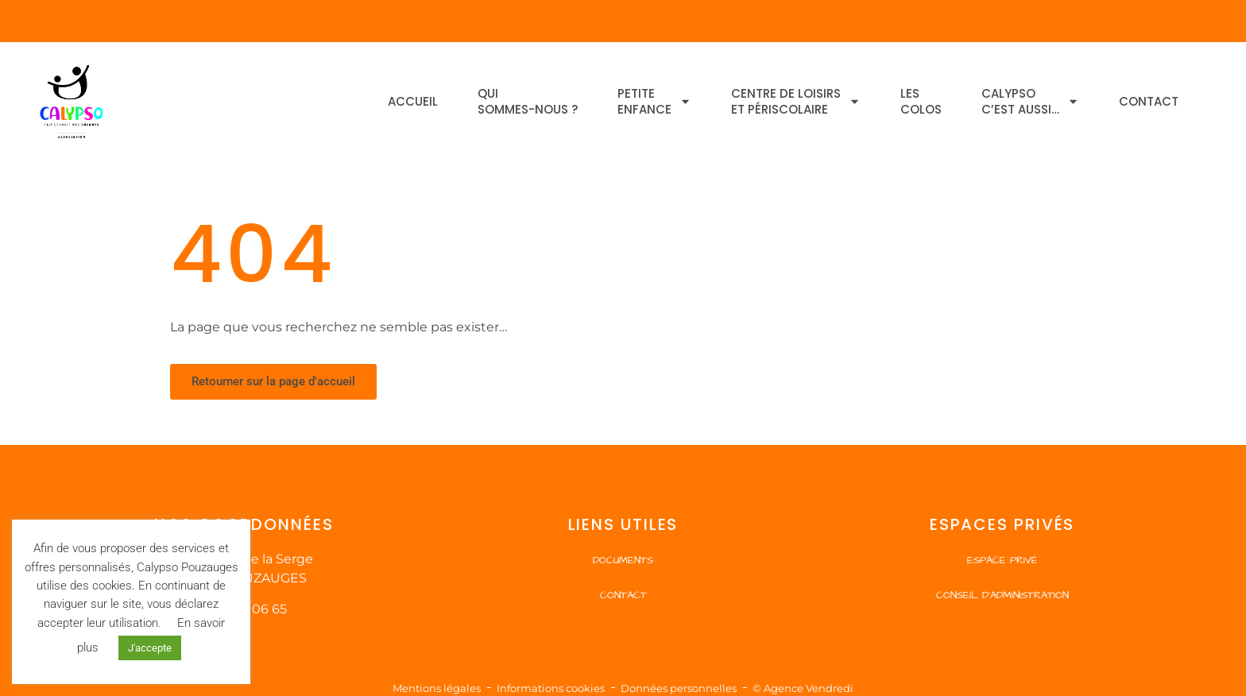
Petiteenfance (654, 101)
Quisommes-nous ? (528, 101)
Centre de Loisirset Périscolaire (796, 101)
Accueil (413, 101)
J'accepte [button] (150, 648)
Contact (1148, 101)
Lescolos (921, 101)
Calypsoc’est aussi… (1030, 101)
